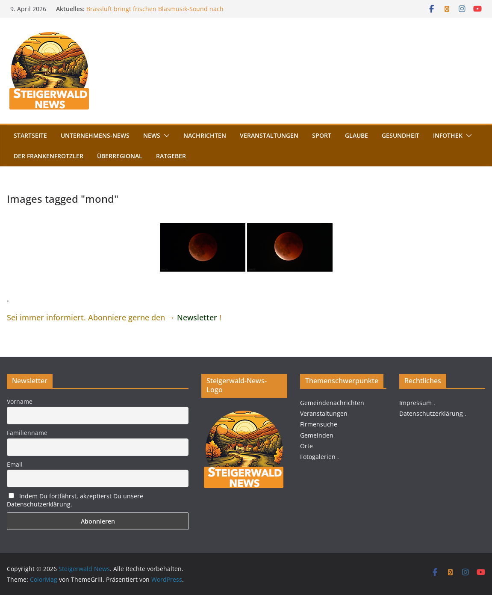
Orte (306, 446)
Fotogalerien (318, 457)
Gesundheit (400, 135)
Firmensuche (318, 424)
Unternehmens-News (95, 135)
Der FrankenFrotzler (48, 156)
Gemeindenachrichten (332, 403)
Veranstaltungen (269, 135)
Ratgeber (171, 156)
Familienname (27, 433)
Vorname (19, 401)
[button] (165, 136)
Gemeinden (316, 435)
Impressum (415, 403)
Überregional (119, 156)
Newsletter (197, 317)
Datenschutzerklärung (431, 413)
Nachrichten (204, 135)
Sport (321, 135)
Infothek (448, 135)
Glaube (356, 135)
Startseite (30, 135)
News (151, 135)
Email (15, 464)
